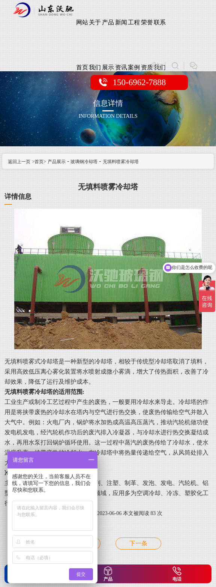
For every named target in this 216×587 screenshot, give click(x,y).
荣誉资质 (147, 32)
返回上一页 (19, 161)
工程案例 (134, 32)
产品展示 (108, 32)
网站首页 (82, 32)
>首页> (39, 161)
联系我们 (160, 32)
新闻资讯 (121, 32)
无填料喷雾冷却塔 (121, 161)
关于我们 (95, 32)
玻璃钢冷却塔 (84, 161)
